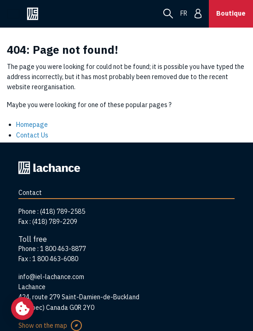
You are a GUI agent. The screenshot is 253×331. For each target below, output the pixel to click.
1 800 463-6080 (55, 259)
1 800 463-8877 (63, 249)
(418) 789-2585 (62, 211)
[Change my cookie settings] (22, 308)
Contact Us (32, 135)
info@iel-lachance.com (51, 277)
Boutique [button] (231, 13)
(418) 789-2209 (54, 221)
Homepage (32, 124)
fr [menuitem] (183, 13)
